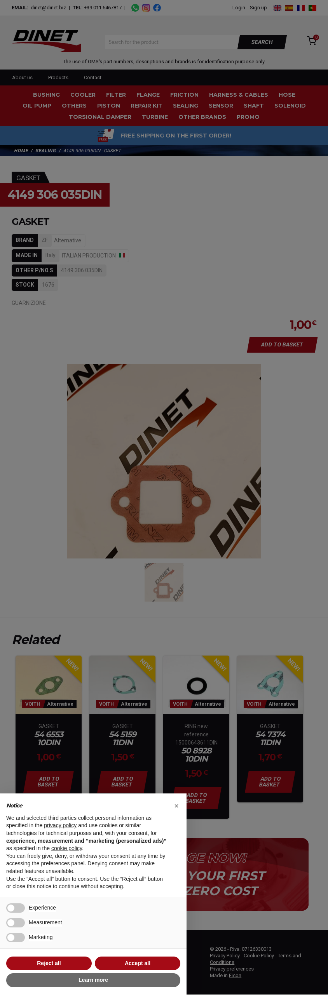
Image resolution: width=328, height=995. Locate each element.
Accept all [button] (137, 963)
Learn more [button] (93, 980)
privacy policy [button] (60, 825)
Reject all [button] (49, 963)
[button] (176, 806)
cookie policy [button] (66, 848)
